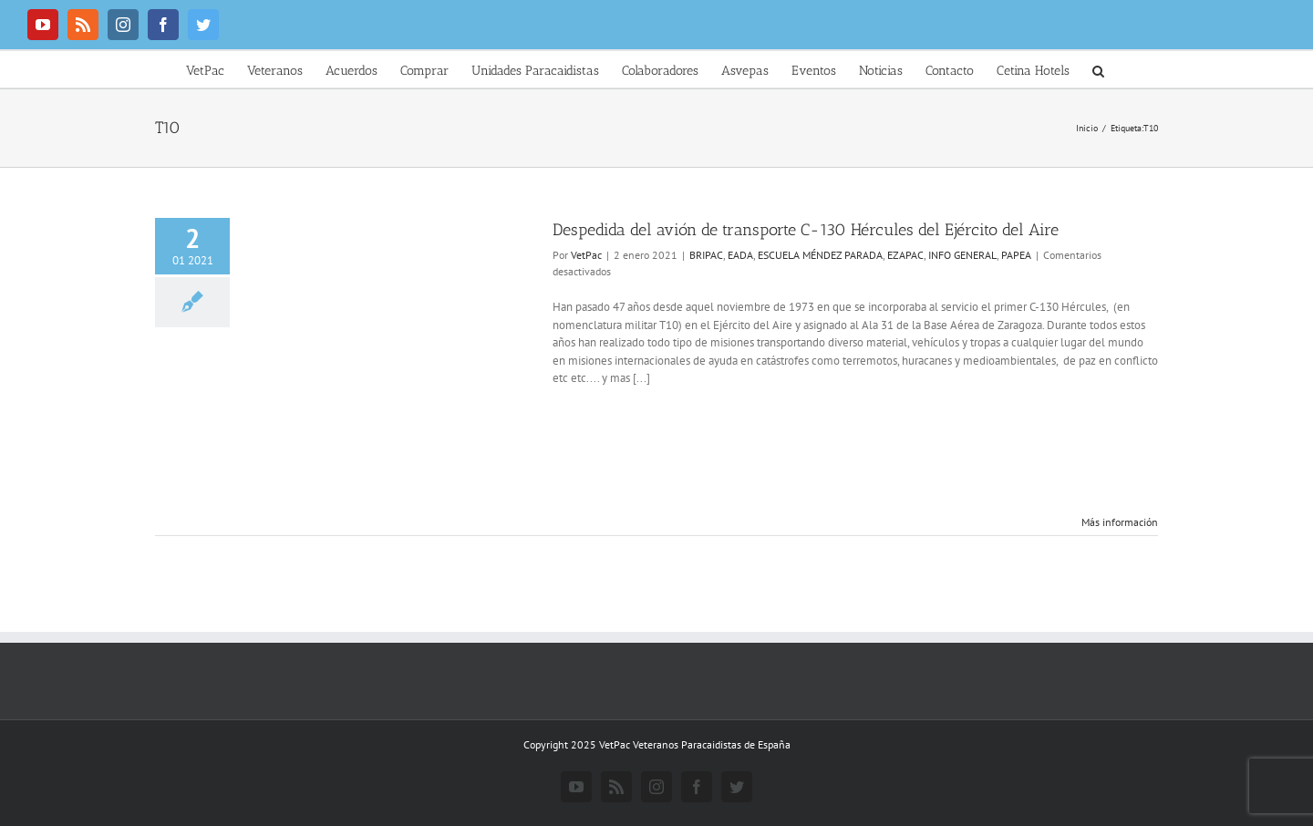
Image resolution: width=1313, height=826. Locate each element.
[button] (1098, 69)
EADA (740, 255)
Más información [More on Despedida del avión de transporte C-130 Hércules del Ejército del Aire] (1119, 522)
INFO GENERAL (962, 255)
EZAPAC (905, 255)
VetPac (586, 255)
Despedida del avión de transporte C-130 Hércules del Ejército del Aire (806, 230)
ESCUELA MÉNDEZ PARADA (820, 255)
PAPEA (1016, 255)
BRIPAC (706, 255)
